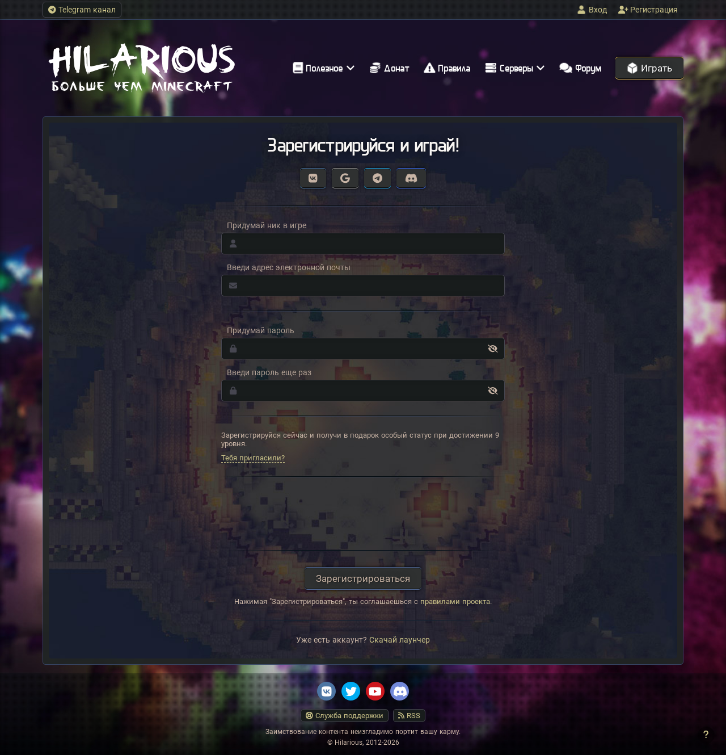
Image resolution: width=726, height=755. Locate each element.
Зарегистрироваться (363, 578)
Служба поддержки (344, 715)
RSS (409, 715)
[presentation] (363, 514)
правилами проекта (455, 601)
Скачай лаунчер (399, 639)
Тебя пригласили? (253, 458)
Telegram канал (82, 9)
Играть (649, 68)
